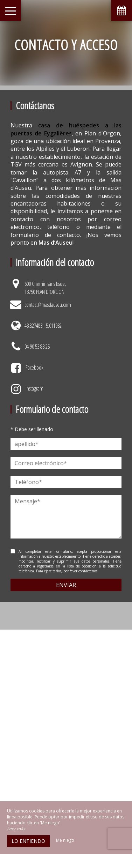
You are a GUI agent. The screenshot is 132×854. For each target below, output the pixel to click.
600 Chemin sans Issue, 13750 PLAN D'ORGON (45, 287)
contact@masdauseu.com (48, 305)
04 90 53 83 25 (37, 346)
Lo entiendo (28, 841)
